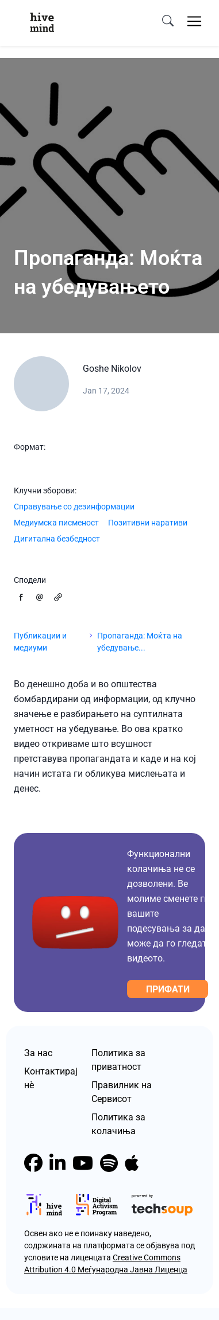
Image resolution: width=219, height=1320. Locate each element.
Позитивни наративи (147, 522)
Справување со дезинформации (74, 506)
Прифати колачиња (167, 991)
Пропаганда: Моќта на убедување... (139, 641)
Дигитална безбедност (57, 538)
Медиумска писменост (56, 522)
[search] (168, 21)
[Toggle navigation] (194, 21)
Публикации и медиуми (40, 641)
